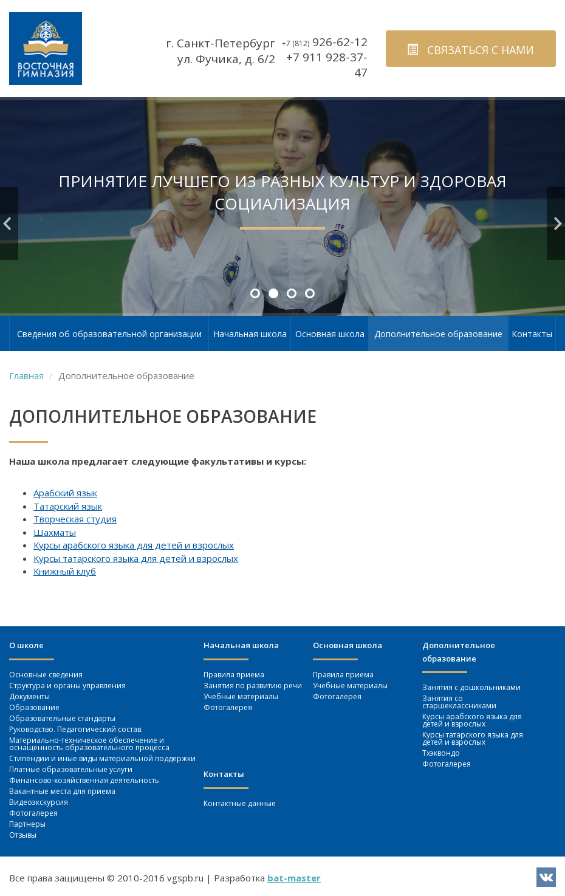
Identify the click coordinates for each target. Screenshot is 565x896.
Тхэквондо (441, 753)
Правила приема (234, 674)
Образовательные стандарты (62, 718)
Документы (29, 696)
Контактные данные (240, 803)
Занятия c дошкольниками (471, 687)
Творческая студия (75, 519)
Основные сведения (46, 674)
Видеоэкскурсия (38, 802)
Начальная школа (250, 334)
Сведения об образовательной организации (109, 334)
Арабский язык (65, 493)
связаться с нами (470, 50)
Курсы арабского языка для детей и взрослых (133, 545)
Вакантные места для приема (62, 791)
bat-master (294, 878)
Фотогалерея (33, 813)
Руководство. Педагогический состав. (76, 729)
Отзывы (22, 835)
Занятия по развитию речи (253, 685)
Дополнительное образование (438, 334)
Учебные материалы (241, 696)
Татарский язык (67, 506)
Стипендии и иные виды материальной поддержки (102, 758)
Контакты (532, 334)
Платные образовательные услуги (70, 769)
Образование (34, 707)
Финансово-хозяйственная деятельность (84, 780)
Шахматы (54, 532)
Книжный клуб (64, 571)
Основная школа (330, 334)
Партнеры (27, 824)
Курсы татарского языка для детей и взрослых (135, 558)
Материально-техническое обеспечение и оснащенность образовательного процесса (89, 744)
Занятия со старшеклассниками (459, 702)
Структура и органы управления (67, 685)
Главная (26, 375)
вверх (534, 851)
